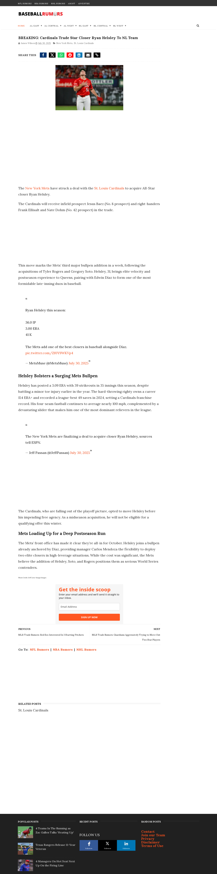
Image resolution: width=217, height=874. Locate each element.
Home (21, 26)
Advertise (84, 3)
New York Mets (64, 50)
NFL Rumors (24, 3)
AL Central (51, 26)
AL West (69, 26)
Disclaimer (150, 761)
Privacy (147, 757)
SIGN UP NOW (79, 630)
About (71, 3)
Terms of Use (152, 765)
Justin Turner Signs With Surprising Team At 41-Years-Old (55, 801)
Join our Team (153, 754)
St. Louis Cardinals (83, 50)
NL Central (101, 26)
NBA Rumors (41, 3)
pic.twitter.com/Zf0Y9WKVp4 (48, 360)
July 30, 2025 (77, 370)
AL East (34, 26)
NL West (118, 26)
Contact (148, 750)
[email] (79, 620)
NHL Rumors (58, 3)
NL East (83, 26)
